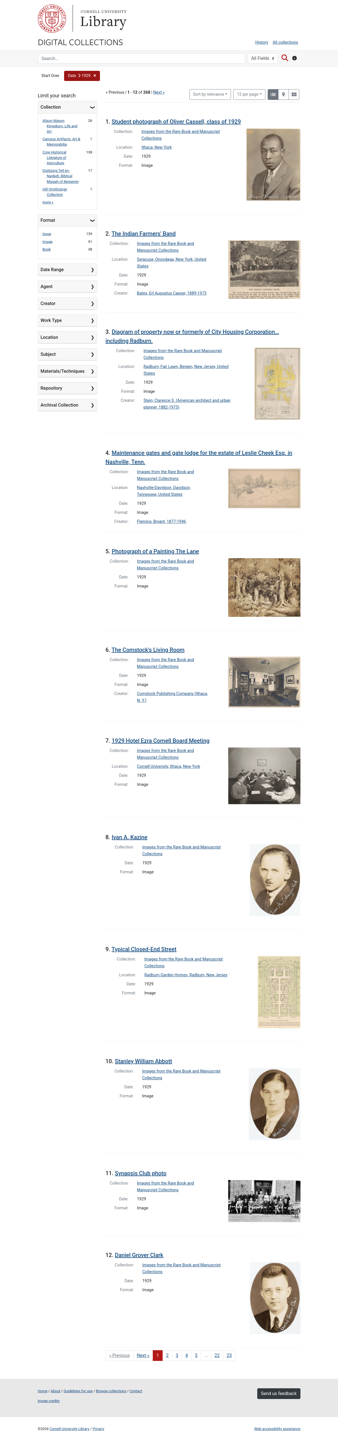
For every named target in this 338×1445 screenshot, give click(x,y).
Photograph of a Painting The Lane (155, 551)
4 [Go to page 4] (186, 1355)
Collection (51, 107)
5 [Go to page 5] (196, 1355)
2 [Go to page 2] (167, 1355)
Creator (48, 303)
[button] (82, 76)
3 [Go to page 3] (177, 1355)
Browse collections (111, 1391)
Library (102, 19)
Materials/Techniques (63, 371)
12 (247, 94)
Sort (208, 94)
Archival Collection (59, 405)
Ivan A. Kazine (129, 837)
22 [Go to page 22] (217, 1355)
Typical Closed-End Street (144, 949)
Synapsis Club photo (141, 1173)
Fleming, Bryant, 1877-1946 (161, 521)
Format (48, 220)
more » (48, 202)
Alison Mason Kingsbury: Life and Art (60, 126)
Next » (159, 92)
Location (49, 337)
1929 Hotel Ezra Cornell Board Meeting (161, 740)
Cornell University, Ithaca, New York (168, 766)
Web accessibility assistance (277, 1429)
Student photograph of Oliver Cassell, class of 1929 (176, 121)
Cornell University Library (70, 1429)
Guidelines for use (78, 1391)
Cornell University (52, 19)
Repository (51, 388)
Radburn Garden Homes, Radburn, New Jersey (185, 975)
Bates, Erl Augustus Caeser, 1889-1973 (171, 293)
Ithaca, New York (156, 147)
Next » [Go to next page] (143, 1355)
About (55, 1391)
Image (48, 242)
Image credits (49, 1401)
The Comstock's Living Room (148, 649)
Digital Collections (80, 41)
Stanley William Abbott (143, 1061)
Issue (47, 234)
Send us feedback (278, 1393)
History (261, 42)
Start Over (51, 75)
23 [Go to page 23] (229, 1355)
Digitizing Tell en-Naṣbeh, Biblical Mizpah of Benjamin (61, 175)
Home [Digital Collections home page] (42, 1391)
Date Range (52, 269)
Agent (47, 286)
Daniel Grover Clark (139, 1255)
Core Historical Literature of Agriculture (54, 157)
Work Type (51, 320)
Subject (48, 354)
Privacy (98, 1429)
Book (47, 249)
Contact (136, 1391)
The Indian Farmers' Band (144, 233)
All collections (285, 42)
